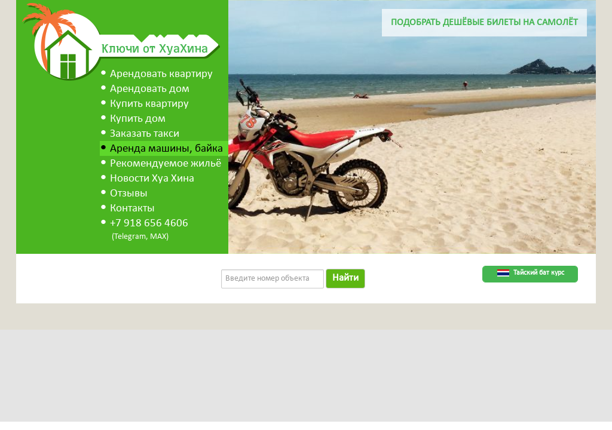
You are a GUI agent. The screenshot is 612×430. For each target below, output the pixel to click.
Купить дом (138, 119)
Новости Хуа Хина (152, 179)
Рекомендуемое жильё (165, 164)
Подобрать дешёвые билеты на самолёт (484, 22)
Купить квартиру (149, 104)
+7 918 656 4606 (149, 223)
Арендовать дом (149, 89)
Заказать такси (144, 134)
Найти (345, 278)
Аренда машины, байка (166, 149)
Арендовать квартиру (161, 74)
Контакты (132, 208)
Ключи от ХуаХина (155, 47)
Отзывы (129, 193)
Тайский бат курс (538, 273)
